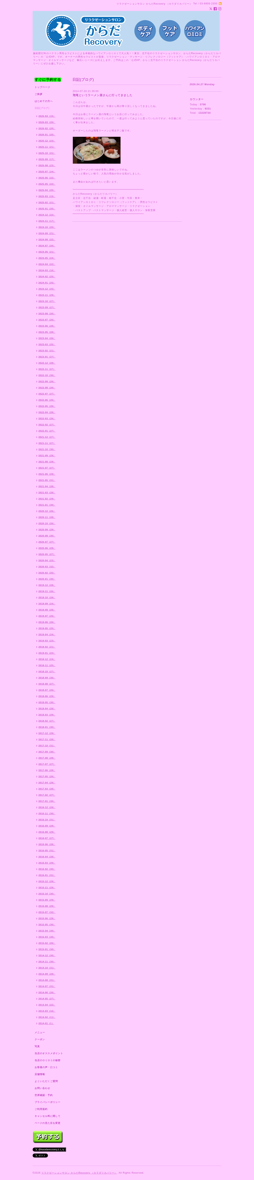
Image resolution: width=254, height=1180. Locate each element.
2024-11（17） (47, 221)
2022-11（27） (47, 369)
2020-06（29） (47, 548)
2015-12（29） (47, 881)
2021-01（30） (47, 505)
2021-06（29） (47, 474)
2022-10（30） (47, 375)
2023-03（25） (47, 344)
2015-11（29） (47, 887)
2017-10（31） (47, 745)
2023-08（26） (47, 313)
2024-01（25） (47, 283)
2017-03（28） (47, 789)
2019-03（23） (47, 640)
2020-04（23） (47, 560)
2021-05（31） (47, 480)
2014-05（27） (47, 998)
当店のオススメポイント (49, 1053)
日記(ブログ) (42, 108)
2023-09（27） (47, 307)
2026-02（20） (47, 128)
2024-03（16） (47, 270)
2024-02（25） (47, 276)
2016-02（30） (47, 869)
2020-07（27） (47, 542)
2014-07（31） (47, 986)
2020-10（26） (47, 523)
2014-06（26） (47, 992)
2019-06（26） (47, 622)
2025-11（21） (47, 147)
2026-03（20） (47, 122)
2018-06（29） (47, 696)
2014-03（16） (47, 1011)
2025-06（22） (47, 178)
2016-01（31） (47, 875)
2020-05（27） (47, 554)
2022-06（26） (47, 400)
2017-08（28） (47, 758)
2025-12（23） (47, 141)
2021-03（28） (47, 492)
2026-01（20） (47, 134)
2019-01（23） (47, 653)
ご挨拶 (38, 94)
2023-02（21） (47, 350)
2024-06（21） (47, 252)
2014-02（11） (47, 1017)
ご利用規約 (41, 1109)
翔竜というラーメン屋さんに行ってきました (102, 95)
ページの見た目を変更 (47, 1123)
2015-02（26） (47, 943)
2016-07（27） (47, 838)
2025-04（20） (47, 190)
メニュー (40, 1032)
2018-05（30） (47, 702)
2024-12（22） (47, 215)
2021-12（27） (47, 437)
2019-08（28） (47, 610)
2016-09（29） (47, 826)
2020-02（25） (47, 573)
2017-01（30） (47, 801)
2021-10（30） (47, 449)
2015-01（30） (47, 949)
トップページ (42, 87)
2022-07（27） (47, 394)
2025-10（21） (47, 153)
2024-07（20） (47, 245)
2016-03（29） (47, 863)
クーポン (40, 1039)
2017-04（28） (47, 782)
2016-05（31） (47, 850)
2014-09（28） (47, 974)
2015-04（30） (47, 931)
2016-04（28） (47, 856)
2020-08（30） (47, 536)
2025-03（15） (47, 196)
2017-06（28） (47, 770)
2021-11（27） (47, 443)
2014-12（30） (47, 955)
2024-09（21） (47, 233)
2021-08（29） (47, 461)
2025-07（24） (47, 171)
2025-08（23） (47, 165)
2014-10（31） (47, 968)
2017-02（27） (47, 795)
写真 (37, 1046)
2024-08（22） (47, 239)
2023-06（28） (47, 326)
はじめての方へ (44, 101)
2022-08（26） (47, 387)
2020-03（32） (47, 566)
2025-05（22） (47, 184)
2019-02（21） (47, 647)
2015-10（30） (47, 894)
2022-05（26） (47, 406)
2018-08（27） (47, 684)
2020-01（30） (47, 579)
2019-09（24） (47, 603)
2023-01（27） (47, 357)
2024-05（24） (47, 258)
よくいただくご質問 (46, 1081)
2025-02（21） (47, 202)
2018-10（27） (47, 671)
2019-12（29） (47, 585)
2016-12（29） (47, 807)
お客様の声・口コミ (46, 1067)
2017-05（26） (47, 776)
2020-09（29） (47, 529)
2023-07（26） (47, 320)
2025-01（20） (47, 208)
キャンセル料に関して (47, 1116)
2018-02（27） (47, 721)
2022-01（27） (47, 431)
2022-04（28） (47, 412)
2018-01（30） (47, 727)
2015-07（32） (47, 912)
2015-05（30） (47, 924)
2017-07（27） (47, 764)
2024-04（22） (47, 264)
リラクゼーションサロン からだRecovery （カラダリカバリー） (79, 1172)
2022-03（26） (47, 418)
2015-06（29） (47, 918)
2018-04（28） (47, 708)
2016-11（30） (47, 813)
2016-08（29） (47, 832)
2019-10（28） (47, 597)
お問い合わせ (42, 1088)
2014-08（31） (47, 980)
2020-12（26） (47, 511)
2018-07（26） (47, 690)
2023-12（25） (47, 289)
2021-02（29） (47, 499)
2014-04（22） (47, 1005)
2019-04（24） (47, 634)
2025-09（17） (47, 159)
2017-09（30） (47, 752)
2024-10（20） (47, 227)
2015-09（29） (47, 900)
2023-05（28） (47, 332)
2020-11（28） (47, 517)
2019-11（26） (47, 591)
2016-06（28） (47, 844)
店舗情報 (40, 1074)
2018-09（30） (47, 678)
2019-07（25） (47, 616)
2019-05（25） (47, 628)
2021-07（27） (47, 468)
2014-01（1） (46, 1023)
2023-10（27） (47, 301)
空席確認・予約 (44, 1095)
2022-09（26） (47, 381)
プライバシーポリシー (47, 1102)
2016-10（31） (47, 819)
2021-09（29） (47, 455)
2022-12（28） (47, 363)
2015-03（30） (47, 937)
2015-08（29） (47, 906)
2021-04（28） (47, 486)
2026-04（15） (47, 116)
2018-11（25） (47, 665)
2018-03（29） (47, 715)
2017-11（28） (47, 739)
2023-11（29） (47, 295)
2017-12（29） (47, 733)
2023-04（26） (47, 338)
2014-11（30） (47, 961)
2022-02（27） (47, 424)
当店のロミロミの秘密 (47, 1060)
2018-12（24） (47, 659)
